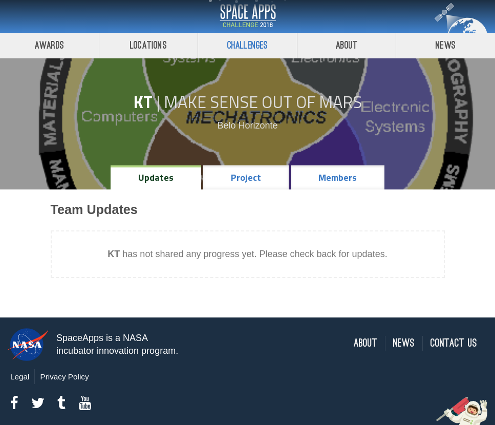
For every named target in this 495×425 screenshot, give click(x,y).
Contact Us (454, 343)
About (347, 45)
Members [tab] (337, 177)
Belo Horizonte (247, 125)
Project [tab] (246, 177)
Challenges (247, 45)
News (446, 45)
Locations (148, 45)
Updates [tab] (156, 177)
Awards (49, 45)
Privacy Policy (64, 376)
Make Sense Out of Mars (263, 102)
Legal (19, 376)
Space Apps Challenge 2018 (248, 16)
